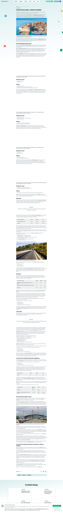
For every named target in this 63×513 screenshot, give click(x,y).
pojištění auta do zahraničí (26, 439)
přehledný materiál (39, 382)
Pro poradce (57, 1)
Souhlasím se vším (57, 505)
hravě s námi (37, 438)
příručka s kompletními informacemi (30, 298)
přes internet (20, 368)
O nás (38, 1)
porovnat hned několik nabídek (25, 432)
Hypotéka (20, 1)
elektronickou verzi (23, 226)
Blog (34, 1)
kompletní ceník (22, 335)
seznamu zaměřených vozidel (31, 277)
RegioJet (28, 451)
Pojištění (16, 1)
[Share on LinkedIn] (46, 472)
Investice (25, 1)
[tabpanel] (20, 494)
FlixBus (24, 451)
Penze (30, 1)
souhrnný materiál (33, 241)
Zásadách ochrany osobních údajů (9, 507)
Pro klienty (49, 1)
